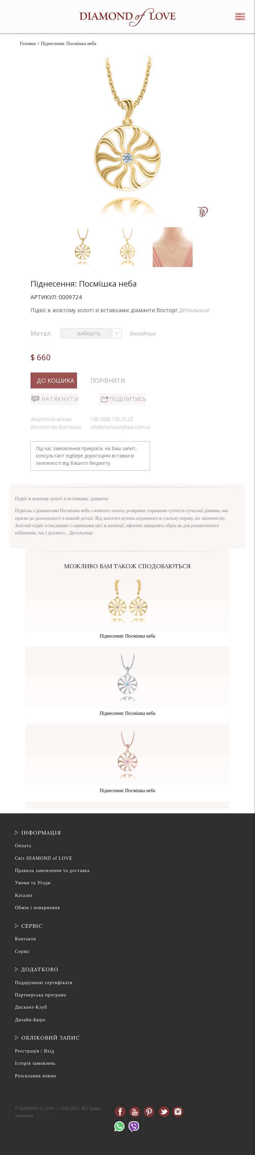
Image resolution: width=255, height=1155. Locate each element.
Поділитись (127, 399)
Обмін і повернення (37, 907)
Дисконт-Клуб (31, 1007)
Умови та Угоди (32, 882)
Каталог (24, 895)
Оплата (23, 845)
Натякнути (59, 399)
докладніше (143, 333)
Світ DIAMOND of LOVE (43, 858)
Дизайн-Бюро (30, 1019)
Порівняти (107, 380)
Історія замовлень (35, 1063)
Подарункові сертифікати (43, 982)
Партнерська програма (40, 994)
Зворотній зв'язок (51, 419)
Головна (28, 43)
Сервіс (22, 951)
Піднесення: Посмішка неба (127, 636)
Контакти (25, 938)
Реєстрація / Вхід (34, 1051)
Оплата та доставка (56, 427)
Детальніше (194, 310)
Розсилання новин (35, 1075)
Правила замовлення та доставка (52, 870)
